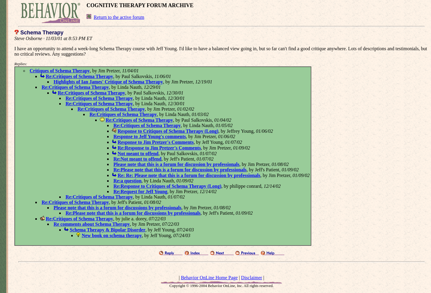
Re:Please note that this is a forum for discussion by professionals (180, 169)
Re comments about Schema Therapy (92, 224)
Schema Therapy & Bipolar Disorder (107, 229)
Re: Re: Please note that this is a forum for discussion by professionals (189, 175)
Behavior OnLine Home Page (209, 277)
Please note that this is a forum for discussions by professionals (117, 207)
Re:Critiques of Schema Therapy (79, 76)
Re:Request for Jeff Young (140, 191)
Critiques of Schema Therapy (60, 70)
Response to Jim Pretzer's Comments (156, 142)
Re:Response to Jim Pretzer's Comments (159, 147)
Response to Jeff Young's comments (149, 136)
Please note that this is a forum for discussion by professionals (176, 164)
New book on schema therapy (112, 235)
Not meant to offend (138, 153)
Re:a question (127, 180)
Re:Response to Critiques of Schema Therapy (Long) (167, 186)
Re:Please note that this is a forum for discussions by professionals (133, 213)
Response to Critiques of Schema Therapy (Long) (168, 131)
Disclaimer (251, 277)
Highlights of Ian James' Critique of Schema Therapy (108, 81)
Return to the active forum (119, 17)
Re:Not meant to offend (137, 158)
